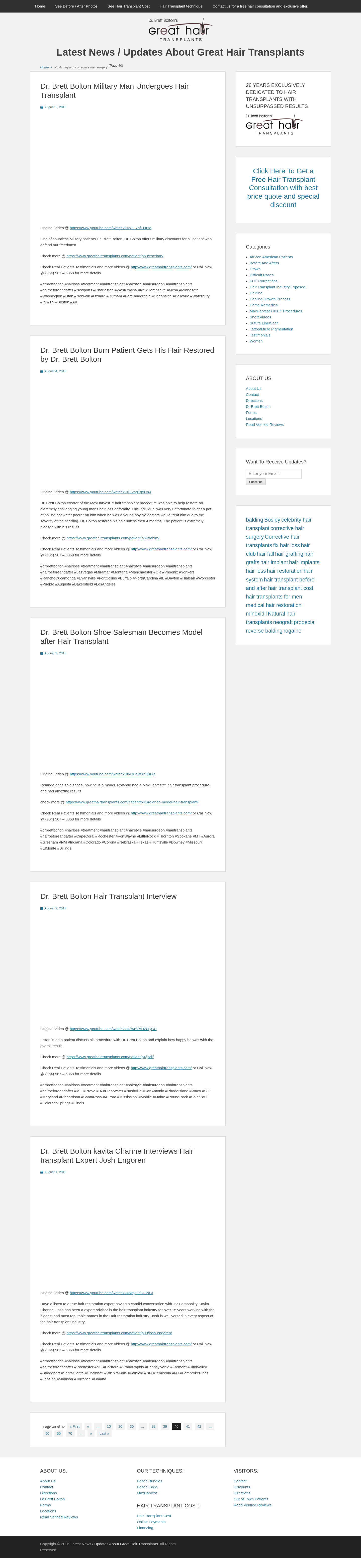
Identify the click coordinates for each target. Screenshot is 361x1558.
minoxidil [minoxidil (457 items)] (256, 614)
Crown (255, 269)
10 (109, 1426)
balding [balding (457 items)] (254, 520)
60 (59, 1433)
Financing (145, 1528)
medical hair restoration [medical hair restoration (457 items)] (274, 605)
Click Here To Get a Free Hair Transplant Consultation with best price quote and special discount (283, 187)
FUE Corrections (264, 281)
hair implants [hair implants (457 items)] (304, 562)
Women (256, 341)
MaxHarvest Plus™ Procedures (276, 311)
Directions (254, 400)
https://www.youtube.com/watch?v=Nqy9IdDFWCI (111, 1293)
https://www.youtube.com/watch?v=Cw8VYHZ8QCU (113, 1029)
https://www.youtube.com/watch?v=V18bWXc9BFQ (112, 774)
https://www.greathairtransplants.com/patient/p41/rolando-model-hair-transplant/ (132, 802)
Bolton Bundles (149, 1481)
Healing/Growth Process (270, 299)
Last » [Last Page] (104, 1433)
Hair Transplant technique (181, 6)
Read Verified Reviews (265, 424)
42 (199, 1426)
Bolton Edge (147, 1487)
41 (188, 1426)
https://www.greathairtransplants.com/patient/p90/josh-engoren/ (119, 1333)
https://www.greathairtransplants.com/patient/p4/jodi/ (110, 1057)
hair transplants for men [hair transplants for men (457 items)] (274, 597)
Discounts (242, 1487)
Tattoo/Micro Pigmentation (271, 329)
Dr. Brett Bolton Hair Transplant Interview (108, 896)
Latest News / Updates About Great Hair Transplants (180, 52)
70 (70, 1433)
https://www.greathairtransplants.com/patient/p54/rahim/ (112, 538)
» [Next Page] (91, 1433)
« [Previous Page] (88, 1426)
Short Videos (260, 317)
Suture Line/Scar (264, 323)
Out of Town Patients (251, 1499)
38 (154, 1426)
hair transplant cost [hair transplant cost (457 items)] (290, 588)
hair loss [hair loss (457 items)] (256, 571)
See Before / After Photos (76, 6)
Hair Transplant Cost (154, 1516)
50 (47, 1433)
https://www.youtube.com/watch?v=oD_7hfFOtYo (110, 228)
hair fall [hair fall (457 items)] (265, 554)
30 (132, 1426)
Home (40, 6)
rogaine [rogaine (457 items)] (292, 631)
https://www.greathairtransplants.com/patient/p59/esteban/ (114, 256)
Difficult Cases (262, 275)
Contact (252, 394)
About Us (253, 388)
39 (165, 1426)
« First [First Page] (74, 1426)
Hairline (256, 293)
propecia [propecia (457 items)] (304, 622)
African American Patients (271, 257)
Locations (254, 418)
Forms (251, 412)
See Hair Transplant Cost (129, 6)
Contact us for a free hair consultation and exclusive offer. (260, 6)
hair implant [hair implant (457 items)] (274, 562)
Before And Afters (264, 263)
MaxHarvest (147, 1493)
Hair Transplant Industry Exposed (277, 287)
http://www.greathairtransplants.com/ (161, 267)
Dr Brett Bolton (258, 406)
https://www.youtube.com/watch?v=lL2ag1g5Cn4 (110, 492)
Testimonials (260, 335)
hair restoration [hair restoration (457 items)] (285, 571)
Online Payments (151, 1522)
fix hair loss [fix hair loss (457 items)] (286, 545)
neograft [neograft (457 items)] (283, 622)
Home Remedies (264, 305)
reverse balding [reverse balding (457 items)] (264, 631)
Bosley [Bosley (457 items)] (272, 520)
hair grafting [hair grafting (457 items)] (289, 554)
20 (120, 1426)
